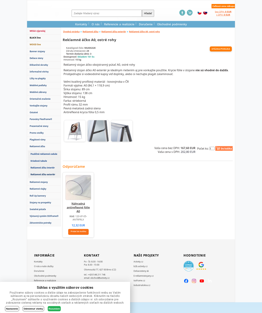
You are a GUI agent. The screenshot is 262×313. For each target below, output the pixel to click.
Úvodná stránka (71, 31)
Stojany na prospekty (40, 202)
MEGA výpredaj (37, 30)
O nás (96, 24)
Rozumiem (54, 308)
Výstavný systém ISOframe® (44, 216)
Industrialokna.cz (142, 295)
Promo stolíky (37, 132)
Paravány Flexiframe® (41, 119)
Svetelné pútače (38, 209)
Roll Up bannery (38, 195)
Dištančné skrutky (39, 64)
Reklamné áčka (37, 146)
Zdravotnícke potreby (40, 222)
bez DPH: (223, 11)
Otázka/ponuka (221, 48)
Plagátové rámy (37, 139)
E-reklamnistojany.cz (144, 286)
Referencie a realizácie (119, 24)
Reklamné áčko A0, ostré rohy (144, 31)
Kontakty (81, 24)
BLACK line (35, 37)
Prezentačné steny (39, 126)
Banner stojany (37, 51)
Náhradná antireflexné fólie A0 (78, 219)
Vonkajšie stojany (38, 105)
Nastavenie (12, 308)
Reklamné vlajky (38, 188)
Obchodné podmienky (172, 24)
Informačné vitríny (39, 71)
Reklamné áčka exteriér (113, 31)
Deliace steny (36, 58)
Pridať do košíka (78, 242)
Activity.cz (138, 272)
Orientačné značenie (40, 98)
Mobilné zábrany (38, 92)
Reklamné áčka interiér (43, 167)
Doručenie (146, 24)
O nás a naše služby (43, 277)
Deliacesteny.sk (141, 281)
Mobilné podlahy (38, 85)
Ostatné (34, 112)
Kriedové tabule (39, 160)
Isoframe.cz (139, 291)
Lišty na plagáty (38, 78)
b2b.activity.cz (140, 277)
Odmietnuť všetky (33, 308)
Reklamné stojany (39, 182)
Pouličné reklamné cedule (44, 154)
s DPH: (223, 14)
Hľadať (148, 13)
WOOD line (35, 44)
